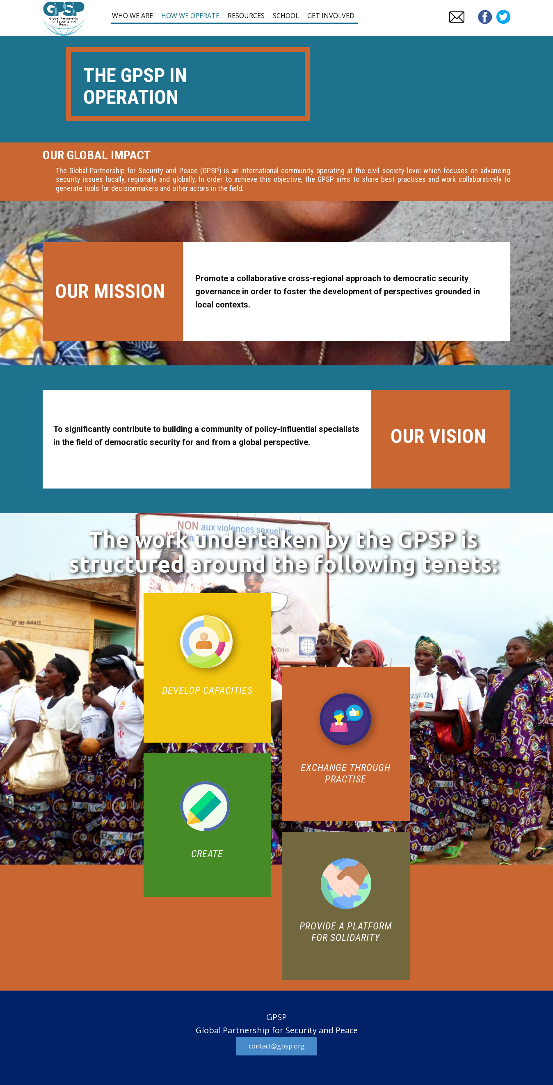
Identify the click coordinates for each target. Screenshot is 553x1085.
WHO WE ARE (132, 15)
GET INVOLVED (330, 15)
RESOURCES (246, 15)
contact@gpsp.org (277, 1046)
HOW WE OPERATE (190, 15)
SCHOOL (286, 15)
